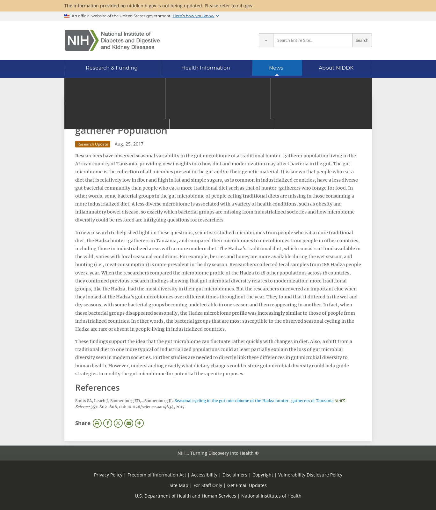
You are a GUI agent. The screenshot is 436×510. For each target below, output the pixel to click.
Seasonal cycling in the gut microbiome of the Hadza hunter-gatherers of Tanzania (254, 400)
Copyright (262, 475)
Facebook (107, 423)
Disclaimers (234, 475)
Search (362, 40)
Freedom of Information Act (156, 475)
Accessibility (204, 475)
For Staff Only (207, 485)
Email (128, 423)
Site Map (179, 485)
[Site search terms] (313, 40)
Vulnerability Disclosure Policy (310, 475)
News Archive (95, 104)
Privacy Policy (108, 475)
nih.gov (244, 6)
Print (97, 423)
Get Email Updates (247, 485)
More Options (139, 423)
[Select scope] (266, 40)
